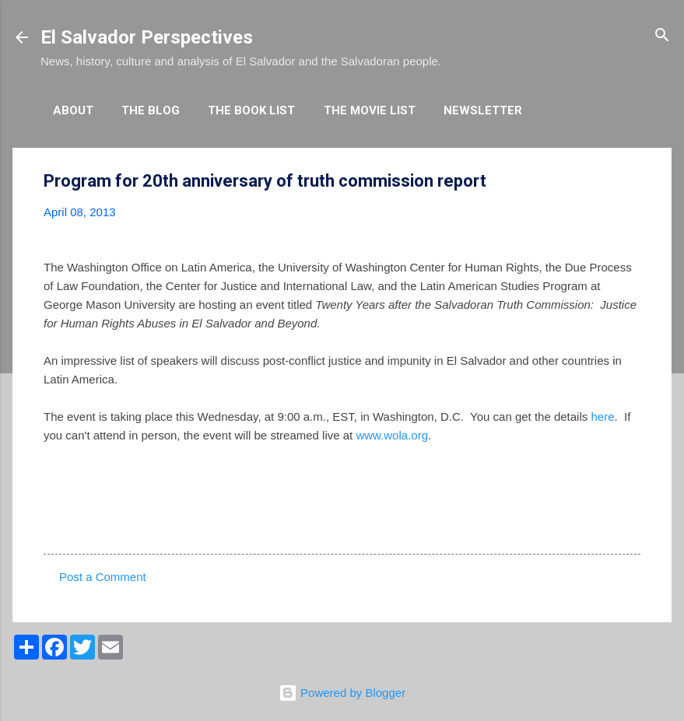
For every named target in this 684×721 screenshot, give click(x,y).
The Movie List (370, 110)
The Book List (251, 110)
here (602, 416)
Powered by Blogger (342, 692)
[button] (631, 181)
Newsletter (483, 110)
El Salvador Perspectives (146, 37)
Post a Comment (102, 576)
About (73, 110)
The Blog (150, 110)
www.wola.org (392, 435)
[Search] (662, 36)
